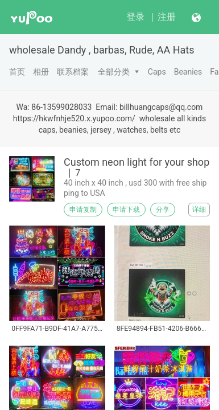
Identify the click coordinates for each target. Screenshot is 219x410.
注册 (167, 16)
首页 (17, 71)
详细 (199, 210)
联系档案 (73, 71)
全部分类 (114, 71)
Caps (157, 71)
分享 (163, 210)
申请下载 (126, 210)
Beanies (188, 71)
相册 (41, 71)
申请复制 (83, 210)
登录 (135, 16)
